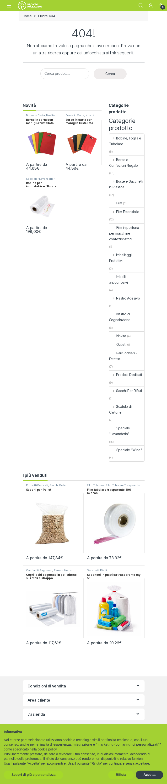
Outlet (117, 344)
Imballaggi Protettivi (120, 258)
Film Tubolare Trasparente (123, 485)
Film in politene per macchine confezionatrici (124, 233)
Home (27, 16)
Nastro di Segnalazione (119, 317)
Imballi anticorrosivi (118, 279)
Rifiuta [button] (121, 775)
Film (115, 203)
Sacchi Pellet (58, 485)
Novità (50, 115)
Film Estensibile (124, 212)
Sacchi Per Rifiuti (125, 391)
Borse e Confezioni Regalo (123, 162)
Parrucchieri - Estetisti (123, 356)
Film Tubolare (96, 485)
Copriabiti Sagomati (39, 570)
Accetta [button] (149, 775)
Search (140, 5)
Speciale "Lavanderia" (40, 178)
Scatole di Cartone (120, 409)
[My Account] (150, 5)
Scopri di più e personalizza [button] (33, 775)
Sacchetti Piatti (97, 570)
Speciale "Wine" (125, 450)
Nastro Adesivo (124, 298)
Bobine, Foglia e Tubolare (125, 141)
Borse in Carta (35, 115)
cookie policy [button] (47, 749)
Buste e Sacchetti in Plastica (126, 184)
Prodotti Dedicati (125, 375)
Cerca (110, 74)
